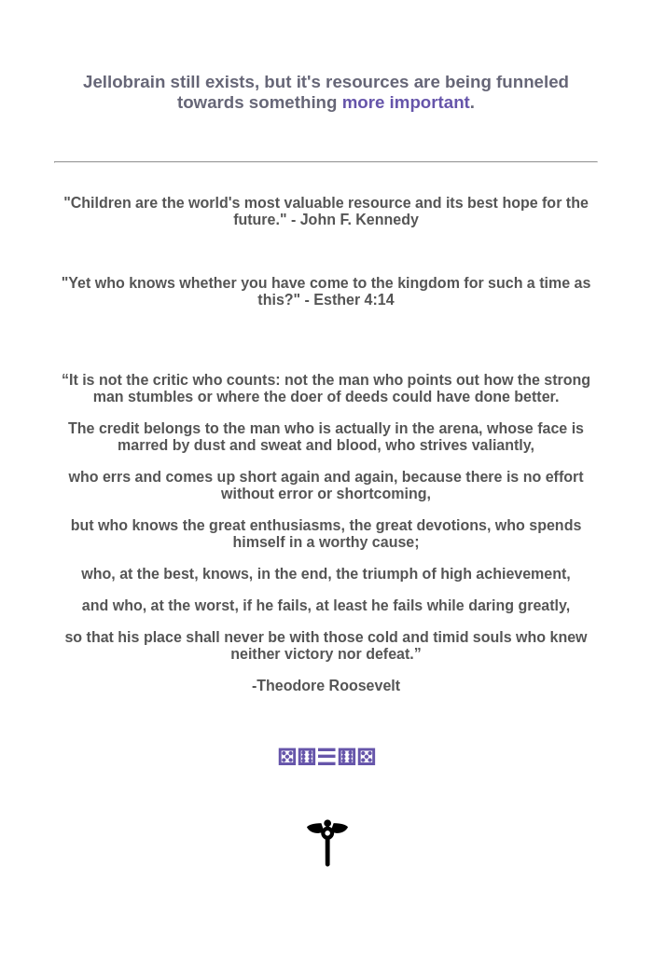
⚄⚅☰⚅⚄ (326, 757)
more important (406, 102)
